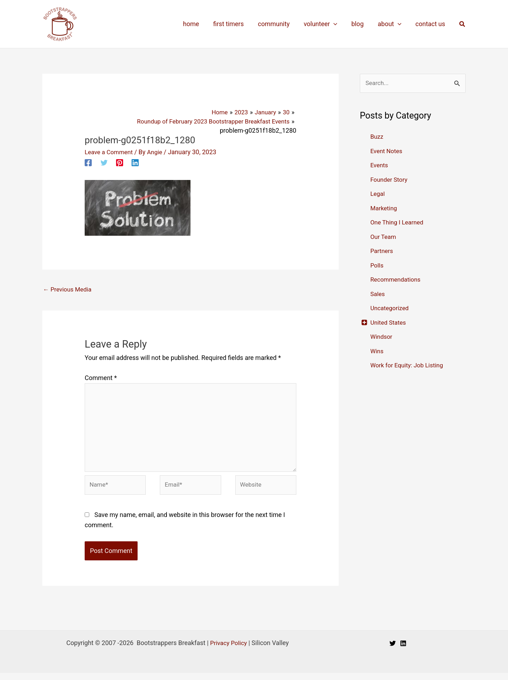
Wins (377, 351)
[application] (338, 24)
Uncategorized (390, 308)
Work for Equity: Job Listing (409, 365)
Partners (382, 251)
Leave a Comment (110, 151)
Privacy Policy (228, 650)
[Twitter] (104, 162)
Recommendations (397, 280)
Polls (377, 265)
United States (389, 322)
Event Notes (387, 151)
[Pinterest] (119, 162)
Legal (378, 194)
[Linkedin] (135, 162)
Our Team (384, 237)
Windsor (382, 337)
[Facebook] (88, 162)
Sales (378, 294)
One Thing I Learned (398, 223)
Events (379, 165)
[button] (462, 24)
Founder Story (390, 179)
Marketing (384, 208)
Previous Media (69, 289)
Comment (101, 378)
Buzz (377, 137)
